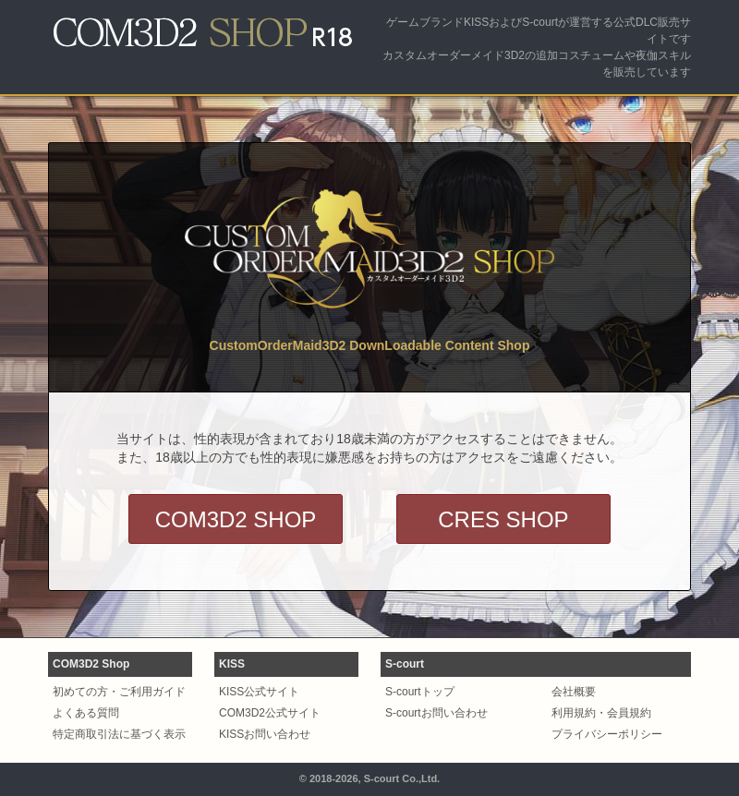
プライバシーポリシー (606, 734)
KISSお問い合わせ (264, 734)
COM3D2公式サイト (270, 712)
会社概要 (573, 691)
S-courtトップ (419, 691)
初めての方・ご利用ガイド (119, 691)
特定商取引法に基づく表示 (119, 734)
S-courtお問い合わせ (436, 712)
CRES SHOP (503, 519)
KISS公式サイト (259, 691)
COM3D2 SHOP (236, 519)
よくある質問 (86, 712)
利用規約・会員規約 (601, 712)
